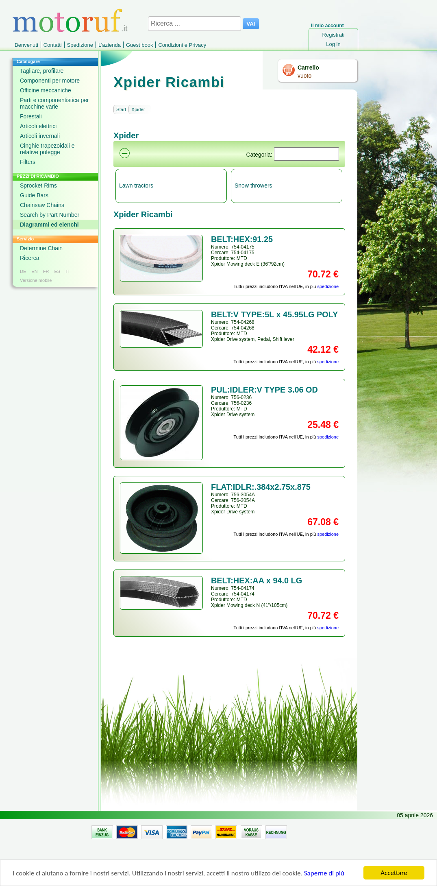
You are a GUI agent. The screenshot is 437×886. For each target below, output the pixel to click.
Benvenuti (26, 45)
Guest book (139, 45)
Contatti (52, 45)
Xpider (138, 109)
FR (46, 271)
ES (57, 271)
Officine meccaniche (45, 90)
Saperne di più (324, 874)
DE (23, 271)
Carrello (308, 67)
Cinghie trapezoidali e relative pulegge (47, 148)
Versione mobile (36, 280)
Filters (27, 162)
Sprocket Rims (38, 185)
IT (67, 271)
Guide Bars (34, 195)
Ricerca (29, 258)
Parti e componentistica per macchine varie (54, 103)
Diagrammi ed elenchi (49, 224)
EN (34, 271)
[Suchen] (306, 154)
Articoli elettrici (38, 126)
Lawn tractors (136, 185)
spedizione (328, 286)
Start (121, 109)
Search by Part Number (49, 215)
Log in (333, 44)
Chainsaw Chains (42, 205)
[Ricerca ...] (194, 23)
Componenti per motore (50, 80)
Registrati (333, 35)
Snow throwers (253, 185)
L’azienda (109, 45)
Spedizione (80, 45)
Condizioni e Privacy (182, 45)
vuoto (304, 75)
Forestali (31, 116)
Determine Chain (41, 248)
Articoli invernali (40, 136)
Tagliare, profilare (41, 71)
